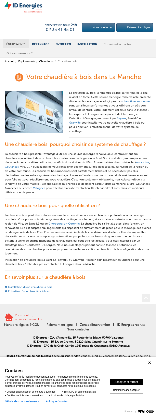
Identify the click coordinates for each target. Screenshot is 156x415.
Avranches (142, 162)
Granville (75, 122)
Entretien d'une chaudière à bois (29, 291)
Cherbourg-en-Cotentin (64, 223)
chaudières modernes (136, 101)
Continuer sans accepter (126, 390)
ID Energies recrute (131, 325)
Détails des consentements (22, 401)
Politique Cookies (57, 401)
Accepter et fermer (126, 381)
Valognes (39, 188)
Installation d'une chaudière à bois (30, 287)
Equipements (26, 61)
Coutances (12, 166)
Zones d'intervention (95, 325)
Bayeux (121, 118)
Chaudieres (46, 61)
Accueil (9, 61)
